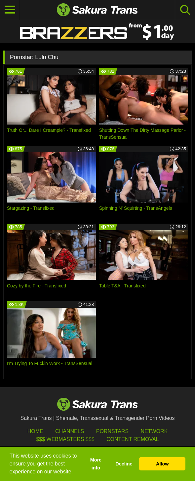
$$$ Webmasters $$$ (65, 439)
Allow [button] (162, 463)
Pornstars (112, 431)
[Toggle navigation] (10, 10)
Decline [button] (123, 463)
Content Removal (132, 439)
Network (154, 431)
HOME (35, 431)
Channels (69, 431)
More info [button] (95, 463)
